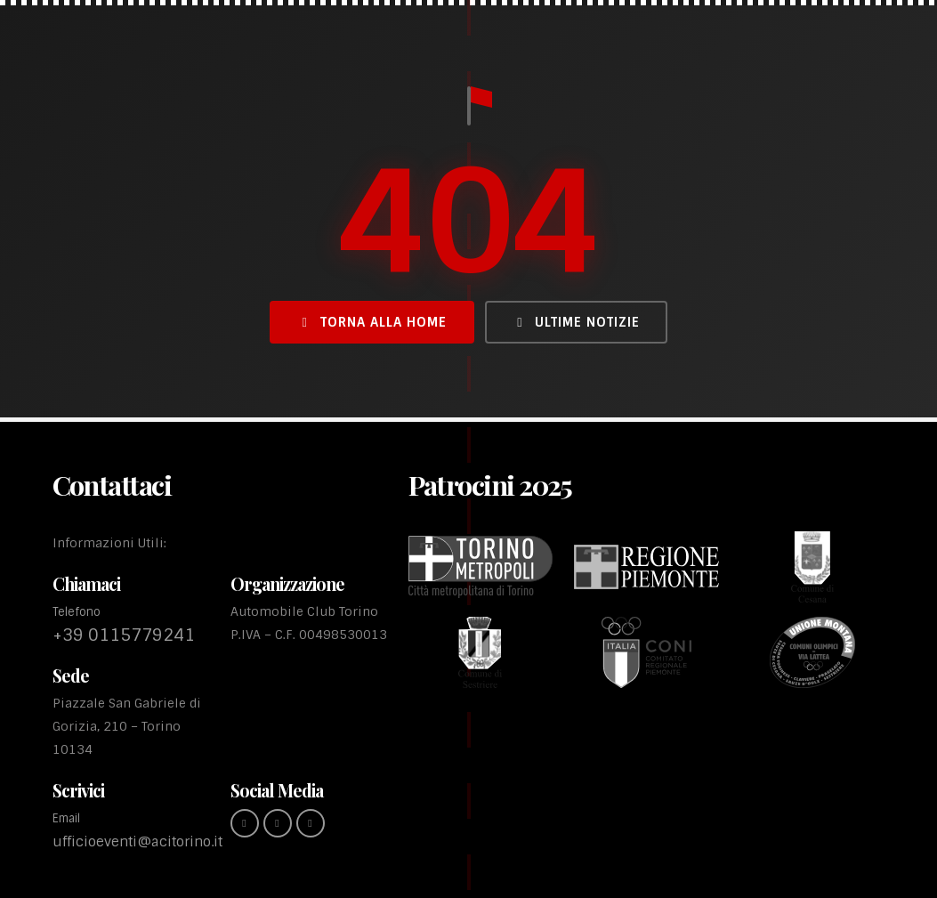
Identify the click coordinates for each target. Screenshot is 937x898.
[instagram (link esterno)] (277, 823)
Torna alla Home (372, 322)
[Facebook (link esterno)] (244, 823)
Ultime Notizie (576, 322)
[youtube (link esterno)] (310, 823)
